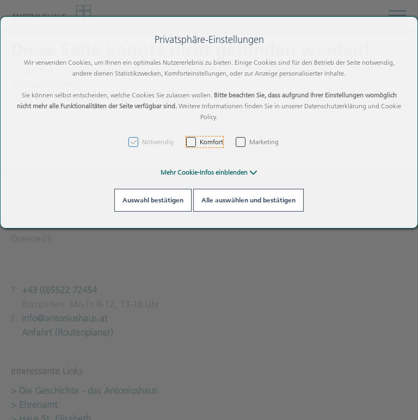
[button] (209, 172)
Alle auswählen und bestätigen (248, 200)
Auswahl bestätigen (152, 200)
